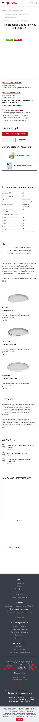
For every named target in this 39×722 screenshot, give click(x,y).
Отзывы (19, 592)
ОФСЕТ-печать (19, 649)
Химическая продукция (19, 632)
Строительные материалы (19, 629)
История (19, 586)
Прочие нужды (19, 638)
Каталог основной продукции (19, 165)
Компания (19, 580)
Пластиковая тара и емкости (19, 609)
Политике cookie (31, 716)
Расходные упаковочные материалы (19, 612)
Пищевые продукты (19, 626)
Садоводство (19, 635)
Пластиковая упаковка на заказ (19, 652)
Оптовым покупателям (19, 598)
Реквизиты (19, 595)
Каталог (19, 603)
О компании (19, 583)
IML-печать (19, 646)
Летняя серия (19, 615)
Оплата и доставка (23, 253)
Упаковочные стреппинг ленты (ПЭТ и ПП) (19, 606)
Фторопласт (19, 618)
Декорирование (19, 643)
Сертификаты (19, 589)
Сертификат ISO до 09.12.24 (17, 453)
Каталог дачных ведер (19, 155)
